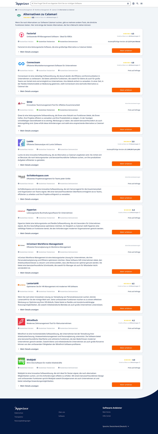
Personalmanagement (25, 10)
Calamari (54, 10)
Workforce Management (42, 10)
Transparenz (19, 417)
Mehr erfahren (126, 50)
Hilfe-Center (107, 416)
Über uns (62, 412)
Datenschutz (19, 413)
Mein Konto (107, 412)
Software (62, 416)
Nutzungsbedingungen (22, 421)
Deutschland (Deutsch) (120, 426)
